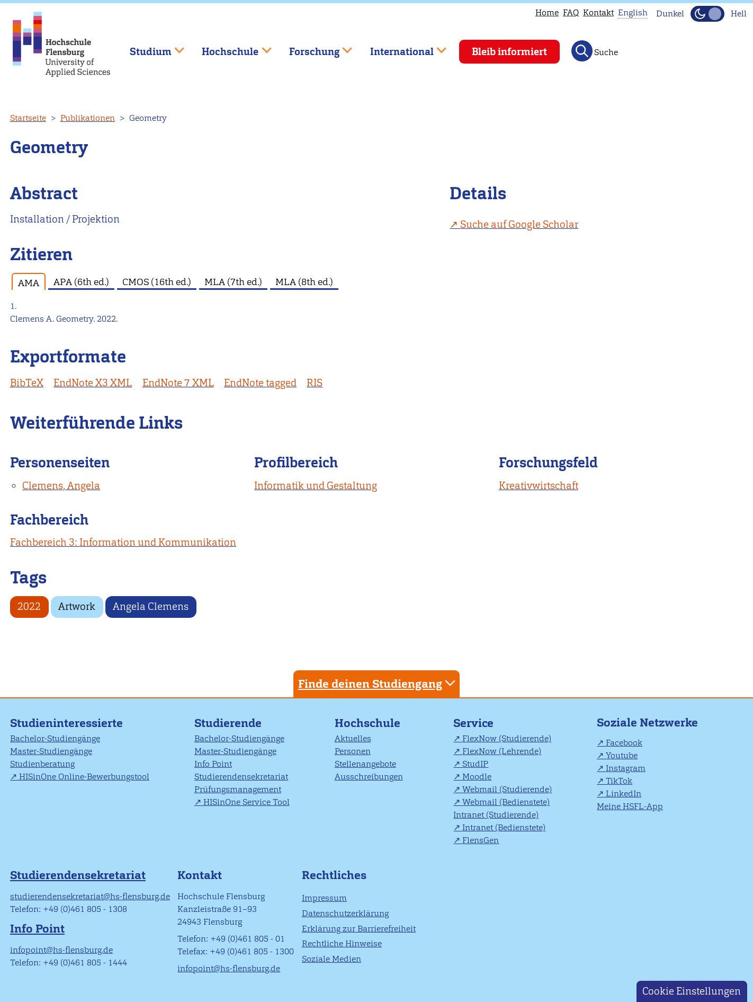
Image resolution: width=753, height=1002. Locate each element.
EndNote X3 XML (92, 382)
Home (547, 12)
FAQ (571, 12)
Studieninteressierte (66, 723)
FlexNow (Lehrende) (501, 751)
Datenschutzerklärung (345, 913)
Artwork (76, 606)
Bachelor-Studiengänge (55, 738)
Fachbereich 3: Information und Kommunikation (123, 542)
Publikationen (87, 117)
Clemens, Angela (61, 485)
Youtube (622, 755)
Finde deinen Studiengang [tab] (378, 683)
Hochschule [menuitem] (229, 47)
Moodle (476, 776)
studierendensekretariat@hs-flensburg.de (90, 896)
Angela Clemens (151, 606)
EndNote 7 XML (178, 382)
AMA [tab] (28, 283)
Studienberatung (42, 763)
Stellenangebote (365, 763)
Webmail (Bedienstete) (506, 802)
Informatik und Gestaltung (315, 485)
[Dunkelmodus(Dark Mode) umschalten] (707, 14)
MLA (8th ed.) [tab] (304, 282)
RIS (314, 382)
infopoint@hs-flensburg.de (61, 949)
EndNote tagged (260, 382)
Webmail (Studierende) (507, 789)
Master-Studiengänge (51, 751)
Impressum (324, 897)
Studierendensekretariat (241, 776)
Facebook (624, 742)
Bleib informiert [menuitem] (509, 51)
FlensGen (480, 840)
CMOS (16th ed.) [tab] (156, 282)
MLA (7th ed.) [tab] (233, 282)
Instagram (626, 768)
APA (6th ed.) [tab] (81, 282)
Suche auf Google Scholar (519, 224)
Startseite (28, 117)
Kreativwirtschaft (538, 485)
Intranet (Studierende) (496, 814)
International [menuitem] (400, 47)
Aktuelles (353, 738)
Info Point (213, 763)
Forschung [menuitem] (313, 47)
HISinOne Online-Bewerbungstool (84, 776)
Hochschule (367, 723)
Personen (353, 751)
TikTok (619, 780)
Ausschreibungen (369, 776)
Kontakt (598, 12)
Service (473, 723)
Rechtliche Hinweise (342, 943)
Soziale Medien (331, 958)
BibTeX (26, 382)
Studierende (228, 723)
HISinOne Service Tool (246, 802)
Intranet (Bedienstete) (503, 827)
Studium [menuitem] (149, 47)
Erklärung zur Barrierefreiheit (359, 928)
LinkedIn (623, 793)
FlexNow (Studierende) (506, 738)
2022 (29, 606)
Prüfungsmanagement (237, 789)
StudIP (475, 763)
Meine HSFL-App (630, 806)
